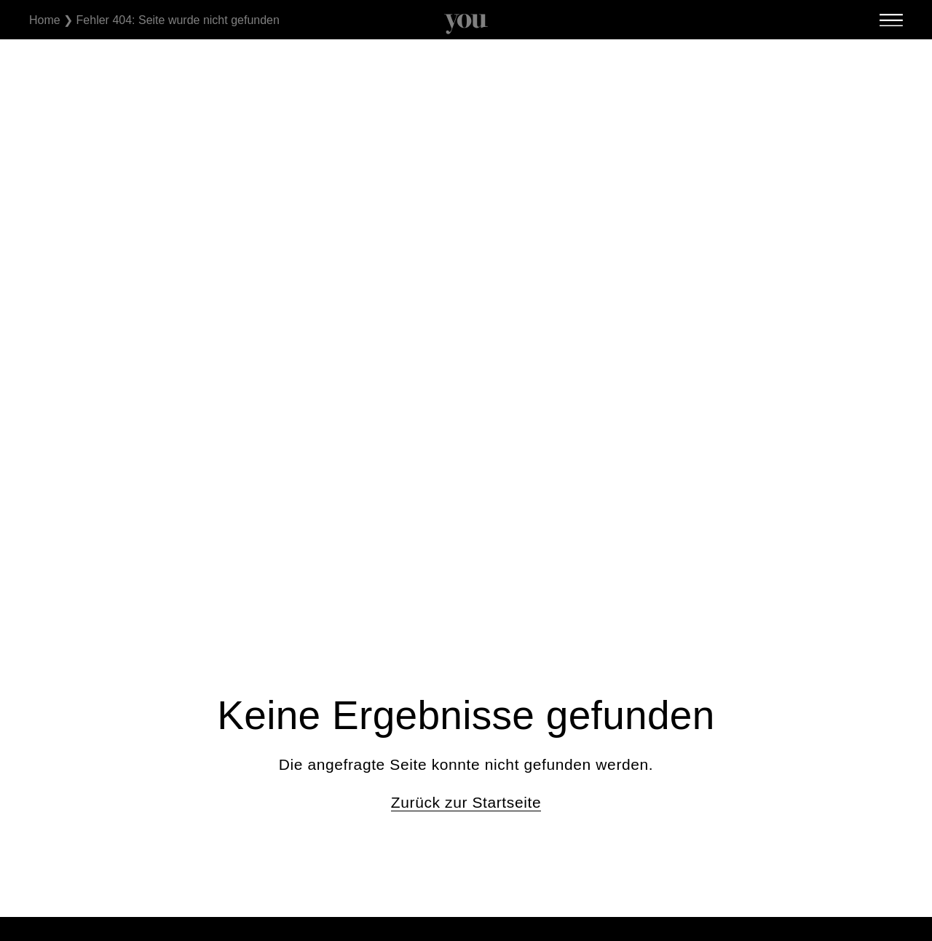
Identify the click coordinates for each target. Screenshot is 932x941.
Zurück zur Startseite (466, 802)
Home (44, 20)
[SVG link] (466, 24)
